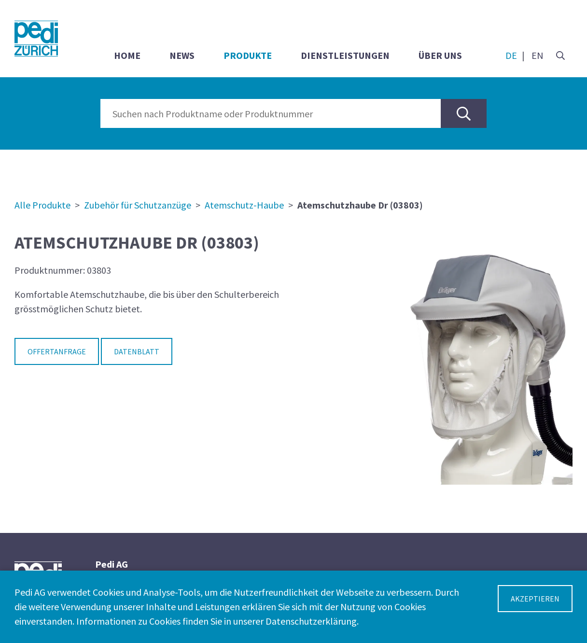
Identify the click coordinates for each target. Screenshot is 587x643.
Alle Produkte (42, 205)
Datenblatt (136, 351)
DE (511, 55)
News (182, 55)
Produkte (248, 55)
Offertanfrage (57, 351)
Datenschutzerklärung (311, 621)
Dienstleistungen (345, 55)
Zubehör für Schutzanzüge (137, 205)
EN (537, 55)
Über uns (440, 55)
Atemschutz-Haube (244, 205)
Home (127, 55)
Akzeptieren (535, 598)
